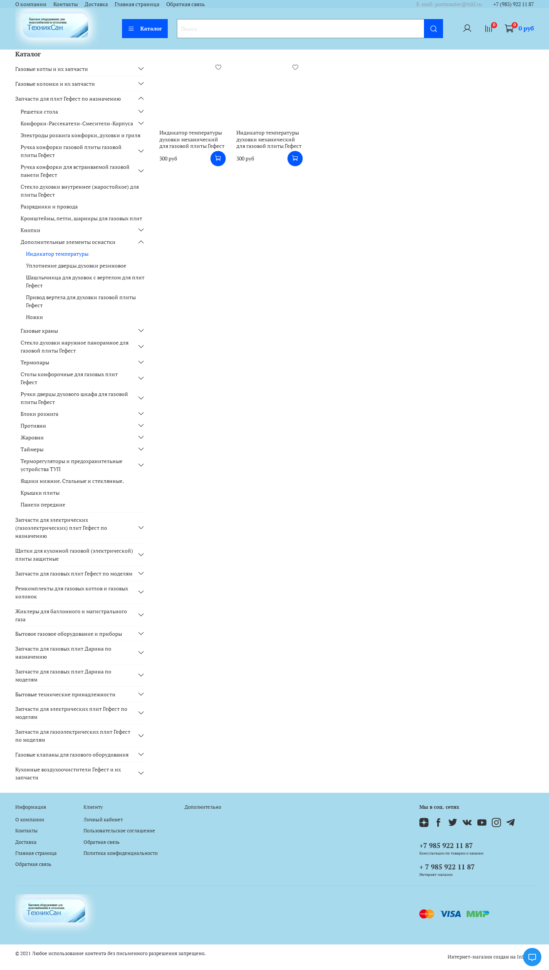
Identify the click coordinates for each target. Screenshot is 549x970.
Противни (33, 425)
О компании (31, 4)
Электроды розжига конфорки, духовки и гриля (80, 135)
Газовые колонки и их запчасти (55, 83)
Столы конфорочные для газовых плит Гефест (69, 378)
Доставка (96, 4)
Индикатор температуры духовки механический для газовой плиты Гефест (192, 139)
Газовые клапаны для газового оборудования (71, 754)
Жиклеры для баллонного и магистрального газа (71, 615)
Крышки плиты (40, 492)
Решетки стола (39, 111)
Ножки (34, 317)
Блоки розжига (39, 413)
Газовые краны (39, 330)
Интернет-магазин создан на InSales (491, 957)
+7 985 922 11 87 (446, 845)
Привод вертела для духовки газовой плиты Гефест (81, 301)
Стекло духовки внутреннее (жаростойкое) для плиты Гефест (80, 190)
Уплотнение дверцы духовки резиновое (76, 265)
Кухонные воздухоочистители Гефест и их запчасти (68, 773)
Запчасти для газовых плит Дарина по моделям (63, 675)
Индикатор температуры (57, 253)
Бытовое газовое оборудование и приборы (68, 633)
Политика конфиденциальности (120, 853)
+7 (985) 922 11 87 (513, 4)
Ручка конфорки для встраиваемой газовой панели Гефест (75, 170)
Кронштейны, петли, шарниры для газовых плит (81, 218)
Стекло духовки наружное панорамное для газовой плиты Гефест (74, 346)
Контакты (65, 4)
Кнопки (30, 230)
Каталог (145, 28)
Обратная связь (185, 4)
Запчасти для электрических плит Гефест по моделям (71, 712)
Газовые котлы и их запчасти (51, 68)
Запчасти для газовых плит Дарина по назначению (63, 652)
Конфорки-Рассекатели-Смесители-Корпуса (77, 123)
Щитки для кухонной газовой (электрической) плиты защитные (74, 554)
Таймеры (32, 449)
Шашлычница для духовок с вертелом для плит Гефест (85, 281)
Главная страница (137, 4)
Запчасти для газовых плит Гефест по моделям (73, 573)
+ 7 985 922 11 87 (447, 866)
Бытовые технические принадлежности (65, 694)
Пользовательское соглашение (119, 830)
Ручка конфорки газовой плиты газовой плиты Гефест (71, 151)
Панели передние (43, 504)
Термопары (35, 362)
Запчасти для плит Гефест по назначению (68, 98)
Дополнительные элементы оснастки (68, 241)
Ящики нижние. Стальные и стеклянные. (72, 480)
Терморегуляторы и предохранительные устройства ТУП (71, 465)
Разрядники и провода (49, 206)
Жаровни (32, 437)
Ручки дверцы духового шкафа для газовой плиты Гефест (74, 398)
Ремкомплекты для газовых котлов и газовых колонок (71, 592)
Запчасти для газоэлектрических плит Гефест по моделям (72, 735)
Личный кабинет (103, 819)
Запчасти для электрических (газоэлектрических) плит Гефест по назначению (61, 527)
